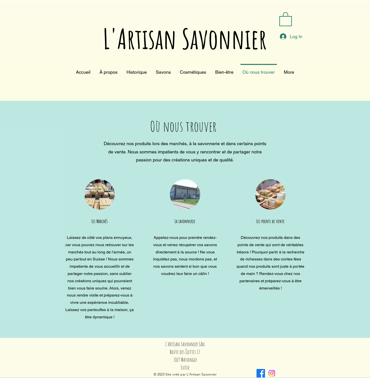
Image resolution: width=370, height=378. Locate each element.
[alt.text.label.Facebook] (261, 373)
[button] (285, 18)
